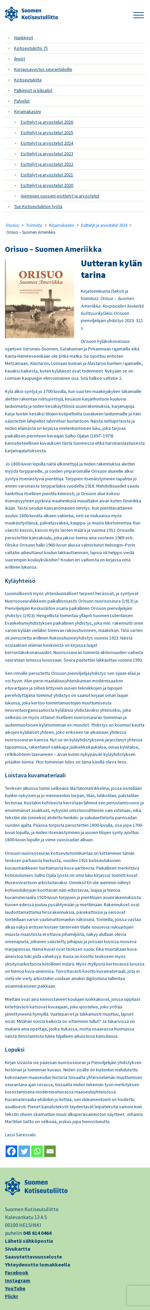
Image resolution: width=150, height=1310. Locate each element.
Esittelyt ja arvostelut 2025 (47, 132)
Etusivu (12, 225)
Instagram (17, 1280)
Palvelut (22, 101)
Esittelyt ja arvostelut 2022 (47, 164)
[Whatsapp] (37, 1151)
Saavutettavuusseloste (33, 1256)
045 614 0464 (37, 1233)
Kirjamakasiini (27, 111)
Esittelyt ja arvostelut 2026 (47, 122)
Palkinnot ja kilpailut (33, 90)
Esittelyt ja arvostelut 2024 (47, 143)
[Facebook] (11, 1151)
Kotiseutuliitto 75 (31, 48)
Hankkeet (23, 38)
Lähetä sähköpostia (29, 1240)
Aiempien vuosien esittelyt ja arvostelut (60, 196)
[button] (138, 14)
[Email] (50, 1151)
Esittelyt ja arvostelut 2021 (47, 175)
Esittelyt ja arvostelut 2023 (47, 154)
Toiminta (34, 225)
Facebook (16, 1272)
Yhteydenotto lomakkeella (37, 1264)
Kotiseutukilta (28, 80)
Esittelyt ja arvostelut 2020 (47, 185)
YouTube (15, 1288)
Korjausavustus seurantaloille (43, 69)
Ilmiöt (19, 59)
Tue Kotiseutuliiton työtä (38, 206)
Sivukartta (17, 1248)
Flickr (11, 1296)
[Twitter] (24, 1151)
